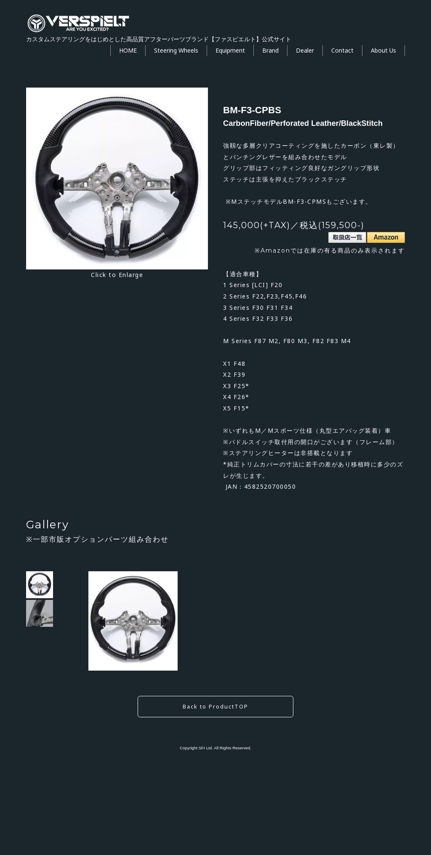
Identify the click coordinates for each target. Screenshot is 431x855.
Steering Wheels (176, 50)
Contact (342, 50)
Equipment (230, 50)
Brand (270, 50)
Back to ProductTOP (215, 794)
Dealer (305, 50)
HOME (128, 50)
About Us (383, 50)
